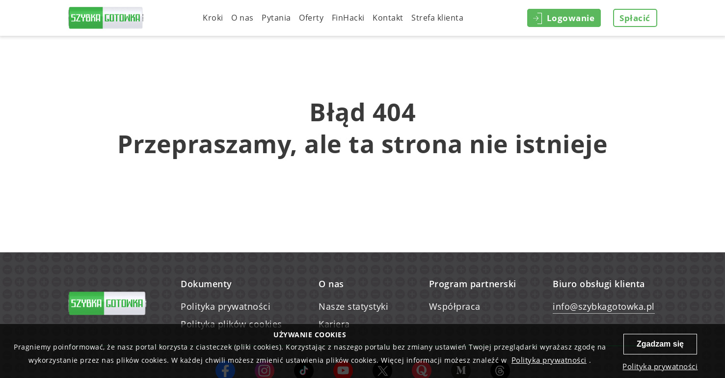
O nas (242, 17)
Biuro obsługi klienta (599, 284)
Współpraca (455, 306)
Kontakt (388, 17)
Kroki (213, 17)
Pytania (276, 17)
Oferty (311, 17)
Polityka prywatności (225, 306)
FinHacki (348, 17)
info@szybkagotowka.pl (604, 306)
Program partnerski (472, 284)
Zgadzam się (660, 344)
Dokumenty (206, 284)
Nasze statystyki (353, 306)
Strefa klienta (437, 17)
